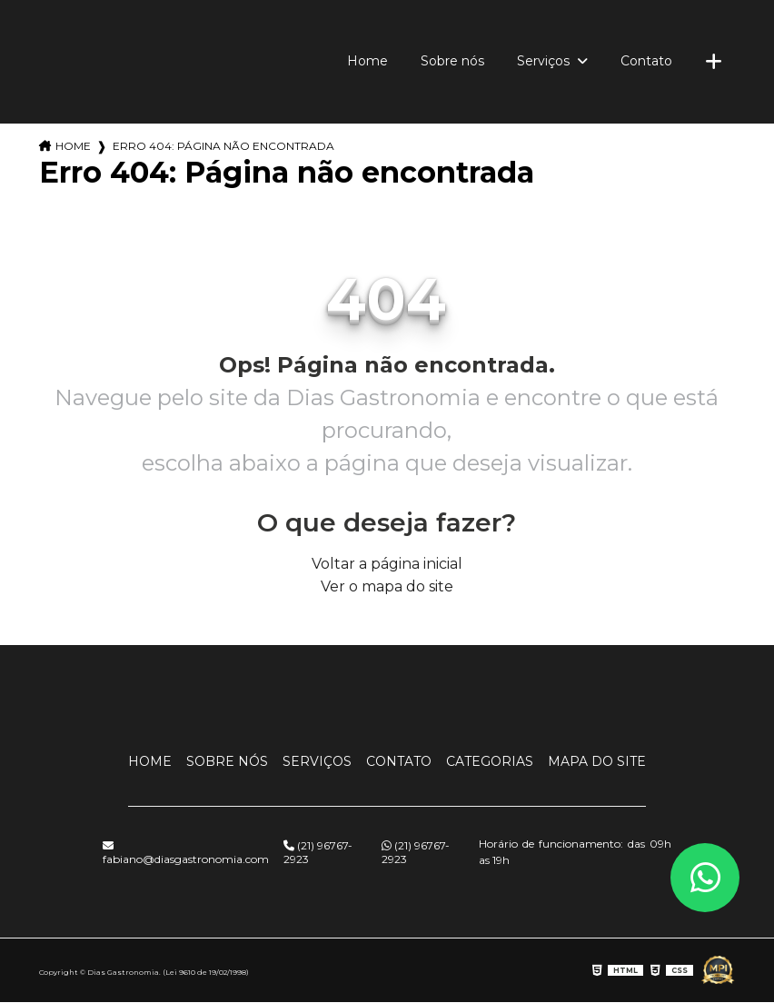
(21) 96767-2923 (317, 852)
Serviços (545, 61)
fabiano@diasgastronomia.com (186, 853)
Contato (646, 61)
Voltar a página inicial (387, 563)
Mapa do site (597, 761)
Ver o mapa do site (387, 586)
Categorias (489, 761)
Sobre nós (452, 61)
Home (367, 61)
